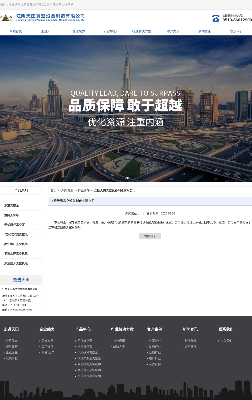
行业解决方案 (141, 31)
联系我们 (236, 31)
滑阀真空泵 (11, 215)
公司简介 (12, 340)
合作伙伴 (155, 364)
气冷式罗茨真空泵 (16, 234)
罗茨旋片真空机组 (16, 263)
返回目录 (150, 236)
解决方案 (119, 346)
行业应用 (119, 340)
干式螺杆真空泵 (14, 224)
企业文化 (12, 352)
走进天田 (47, 31)
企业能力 (78, 31)
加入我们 (226, 340)
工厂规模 (47, 346)
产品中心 (110, 31)
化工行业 (155, 340)
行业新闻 (84, 190)
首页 (53, 190)
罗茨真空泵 (11, 205)
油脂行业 (155, 352)
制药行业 (155, 346)
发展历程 (12, 358)
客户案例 (173, 31)
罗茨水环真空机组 (16, 253)
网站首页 (15, 31)
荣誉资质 (47, 340)
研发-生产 (48, 352)
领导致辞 (12, 346)
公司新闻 (191, 346)
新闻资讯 (204, 31)
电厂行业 (155, 358)
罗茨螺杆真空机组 (16, 244)
